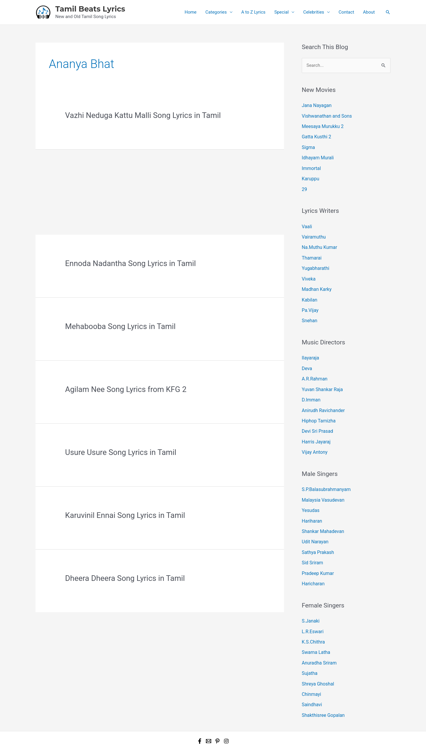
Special (281, 12)
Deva (307, 358)
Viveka (308, 272)
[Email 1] (208, 717)
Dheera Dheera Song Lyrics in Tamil (125, 578)
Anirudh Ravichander (322, 398)
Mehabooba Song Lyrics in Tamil (120, 326)
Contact (346, 12)
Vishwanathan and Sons (325, 115)
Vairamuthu (313, 232)
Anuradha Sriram (318, 641)
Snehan (309, 312)
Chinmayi (311, 671)
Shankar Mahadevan (322, 515)
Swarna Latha (315, 631)
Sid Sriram (312, 545)
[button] (387, 12)
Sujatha (309, 651)
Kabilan (309, 291)
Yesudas (310, 495)
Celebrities (313, 12)
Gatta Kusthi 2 (316, 135)
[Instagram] (226, 717)
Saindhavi (311, 681)
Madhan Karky (316, 281)
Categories (216, 12)
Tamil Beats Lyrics (90, 8)
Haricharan (312, 565)
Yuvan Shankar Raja (321, 378)
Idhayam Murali (317, 155)
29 (304, 185)
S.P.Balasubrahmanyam (325, 475)
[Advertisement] (160, 191)
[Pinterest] (217, 717)
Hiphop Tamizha (318, 408)
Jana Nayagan (316, 105)
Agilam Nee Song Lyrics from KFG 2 (125, 389)
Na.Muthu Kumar (318, 241)
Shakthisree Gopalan (322, 691)
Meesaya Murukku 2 (321, 125)
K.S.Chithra (313, 621)
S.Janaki (310, 602)
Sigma (308, 145)
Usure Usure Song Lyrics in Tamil (120, 452)
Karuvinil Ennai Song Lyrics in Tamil (125, 515)
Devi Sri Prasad (316, 418)
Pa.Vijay (309, 301)
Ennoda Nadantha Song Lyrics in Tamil (130, 263)
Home (190, 12)
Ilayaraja (310, 348)
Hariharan (311, 505)
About (369, 12)
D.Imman (311, 388)
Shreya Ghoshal (317, 661)
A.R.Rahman (314, 368)
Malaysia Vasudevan (322, 485)
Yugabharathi (315, 262)
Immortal (311, 165)
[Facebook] (199, 717)
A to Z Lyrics (253, 12)
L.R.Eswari (312, 611)
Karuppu (310, 175)
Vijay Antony (314, 438)
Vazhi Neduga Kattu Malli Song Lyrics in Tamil (143, 115)
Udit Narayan (314, 525)
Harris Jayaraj (315, 428)
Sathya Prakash (317, 535)
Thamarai (311, 252)
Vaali (307, 222)
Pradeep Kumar (317, 555)
